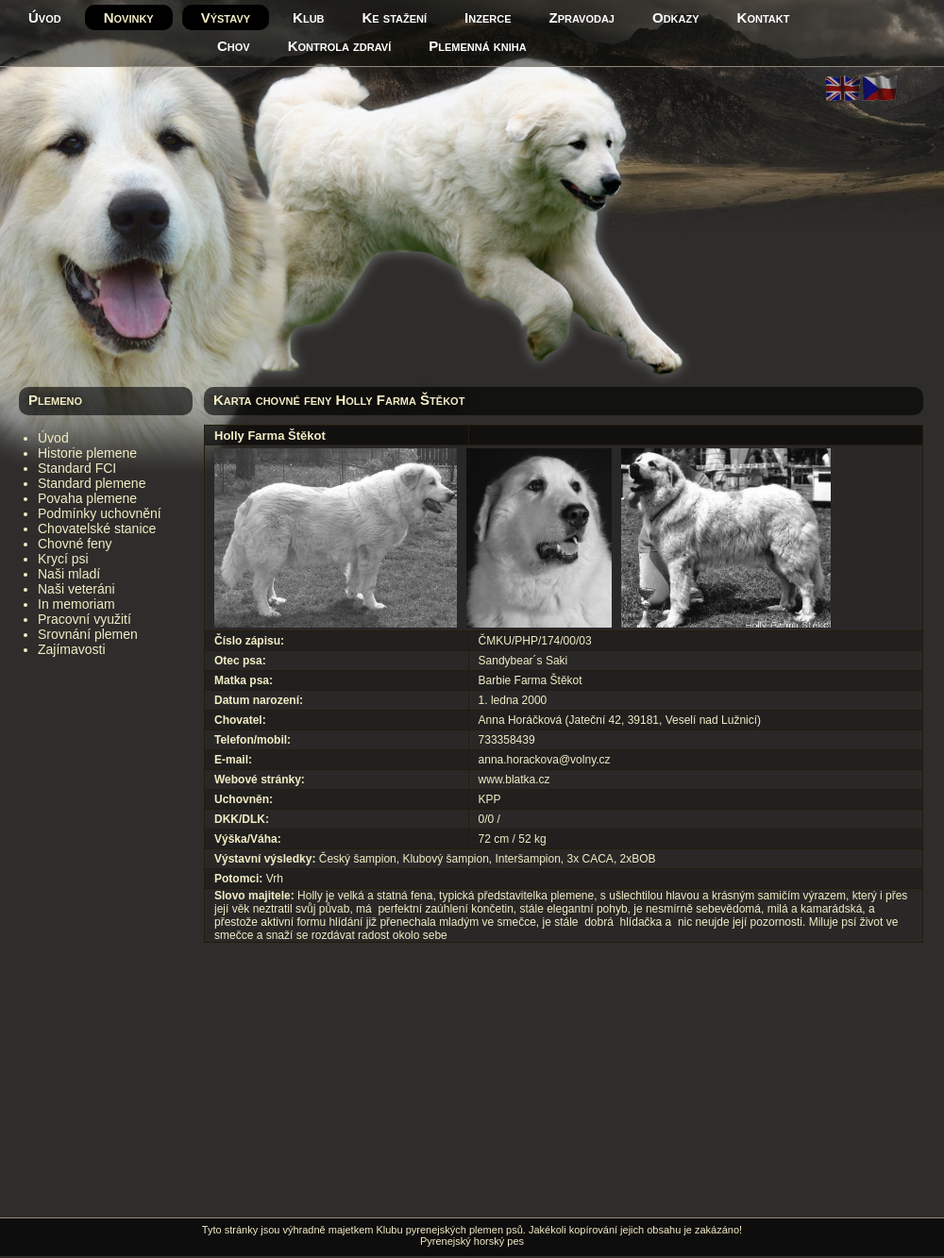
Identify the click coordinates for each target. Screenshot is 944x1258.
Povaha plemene (87, 498)
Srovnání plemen (88, 634)
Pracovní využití (84, 619)
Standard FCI (77, 468)
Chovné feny (75, 543)
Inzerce (487, 17)
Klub (308, 17)
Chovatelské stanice (97, 528)
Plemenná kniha (477, 46)
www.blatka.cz (514, 779)
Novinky (129, 17)
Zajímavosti (72, 649)
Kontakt (763, 17)
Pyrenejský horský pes (472, 1241)
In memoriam (76, 604)
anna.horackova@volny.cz (545, 759)
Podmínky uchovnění (99, 513)
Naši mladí (69, 573)
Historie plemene (87, 453)
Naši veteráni (76, 588)
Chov (233, 46)
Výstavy (225, 17)
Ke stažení (395, 17)
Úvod (44, 17)
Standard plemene (91, 483)
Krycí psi (63, 558)
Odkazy (676, 17)
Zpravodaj (582, 17)
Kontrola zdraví (340, 46)
